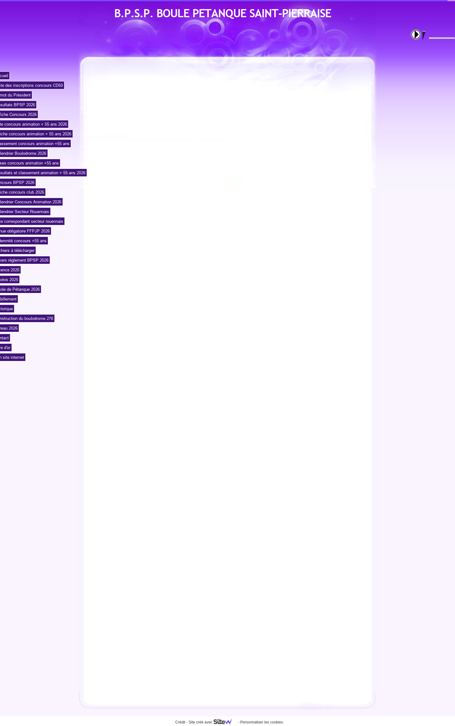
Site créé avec (213, 722)
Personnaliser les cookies (261, 722)
